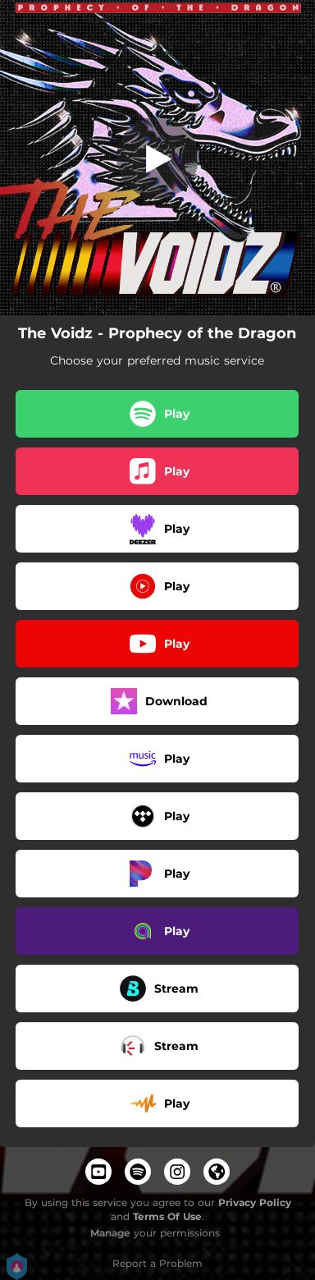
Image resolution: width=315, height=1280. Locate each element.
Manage (110, 1233)
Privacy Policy (254, 1202)
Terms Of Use (167, 1216)
